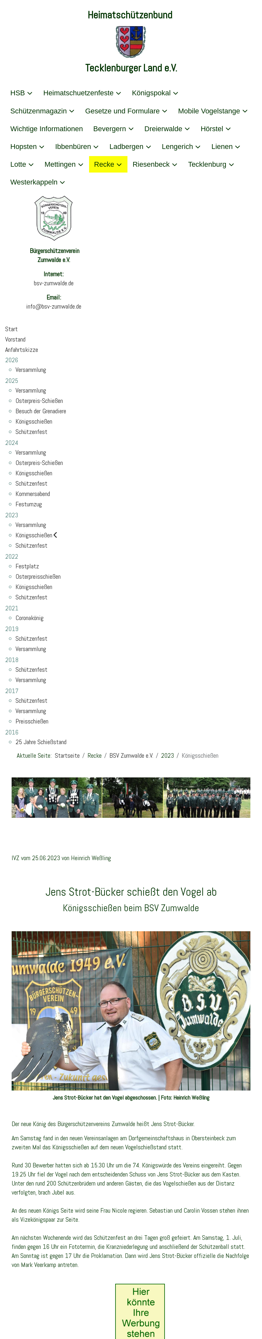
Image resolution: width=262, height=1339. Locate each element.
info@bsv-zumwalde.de (53, 306)
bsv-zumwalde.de (54, 283)
